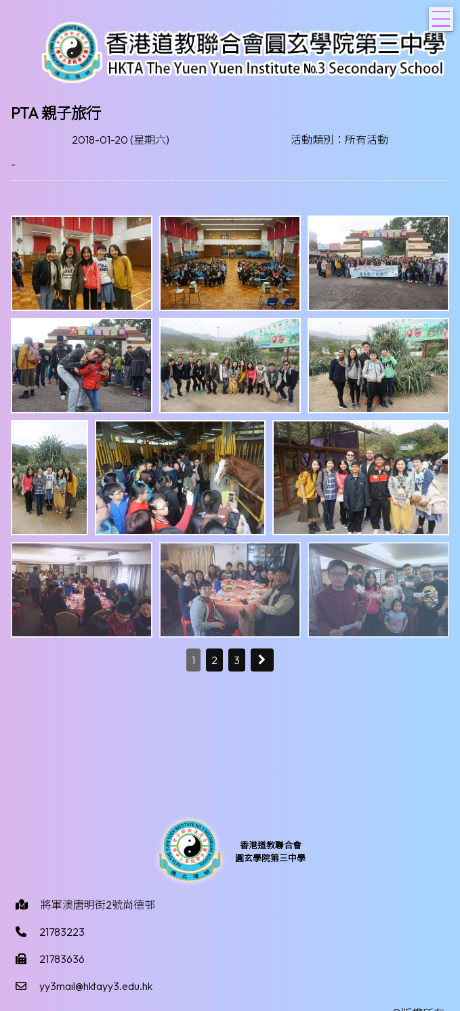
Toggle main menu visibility (442, 15)
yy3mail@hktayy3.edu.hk (95, 986)
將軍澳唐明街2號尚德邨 (98, 904)
